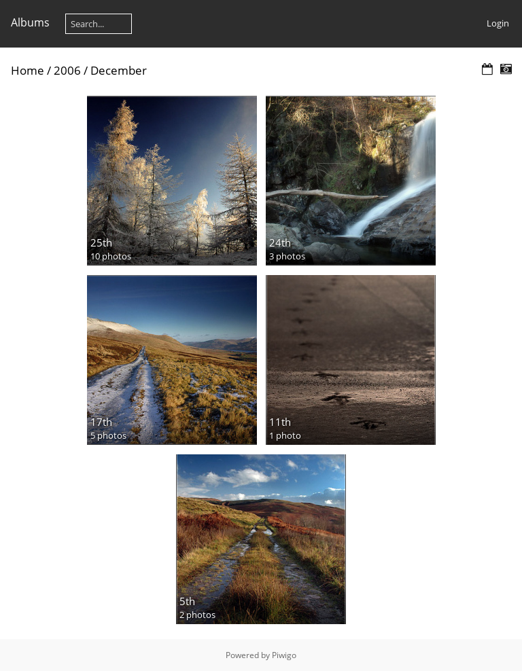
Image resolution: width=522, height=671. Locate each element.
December (118, 70)
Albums (30, 22)
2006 (67, 70)
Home (27, 70)
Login (498, 23)
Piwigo (284, 655)
